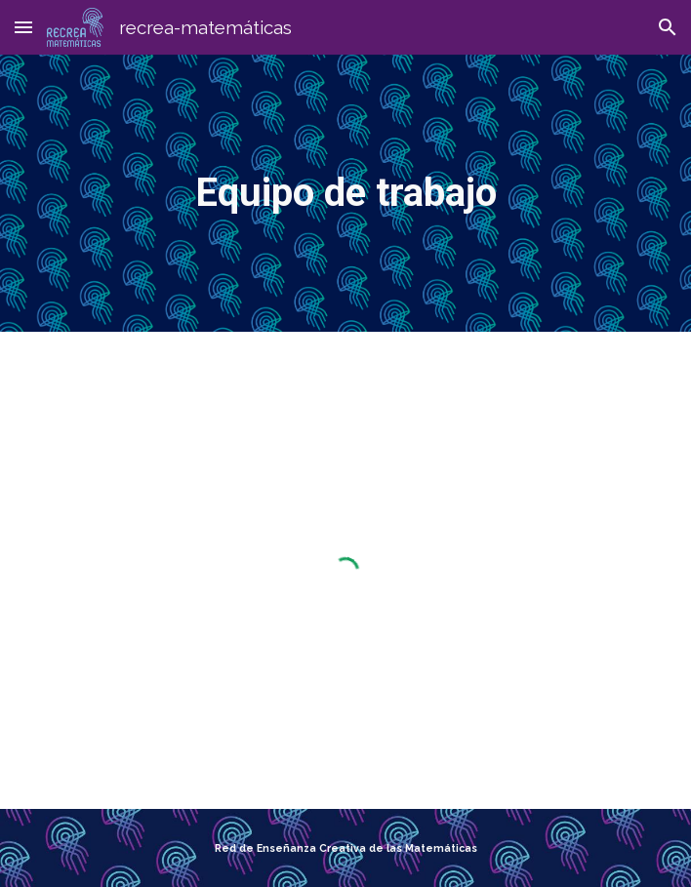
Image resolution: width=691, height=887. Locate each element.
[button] (23, 27)
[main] (345, 192)
